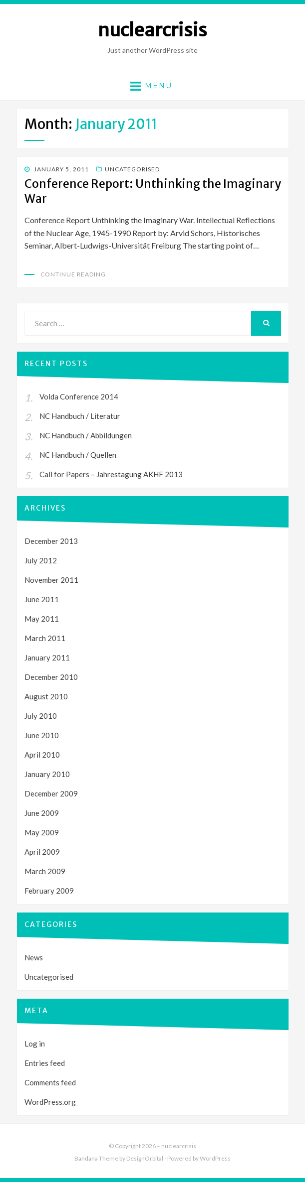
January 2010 (47, 774)
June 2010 (41, 735)
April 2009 (42, 851)
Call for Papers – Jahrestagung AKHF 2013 (111, 474)
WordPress (215, 1158)
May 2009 (41, 832)
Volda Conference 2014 (78, 396)
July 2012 (40, 560)
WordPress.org (50, 1101)
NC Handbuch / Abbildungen (85, 435)
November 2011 (51, 579)
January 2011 (47, 657)
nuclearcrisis (152, 30)
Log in (34, 1043)
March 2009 (44, 871)
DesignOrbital (144, 1158)
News (33, 957)
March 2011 (44, 638)
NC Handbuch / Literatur (79, 415)
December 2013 (51, 540)
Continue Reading (73, 274)
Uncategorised (132, 169)
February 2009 (49, 890)
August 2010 (46, 696)
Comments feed (50, 1082)
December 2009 (51, 793)
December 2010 (51, 676)
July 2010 (40, 715)
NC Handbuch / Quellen (77, 454)
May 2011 (41, 618)
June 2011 (41, 599)
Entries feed (44, 1062)
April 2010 (42, 754)
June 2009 (41, 812)
